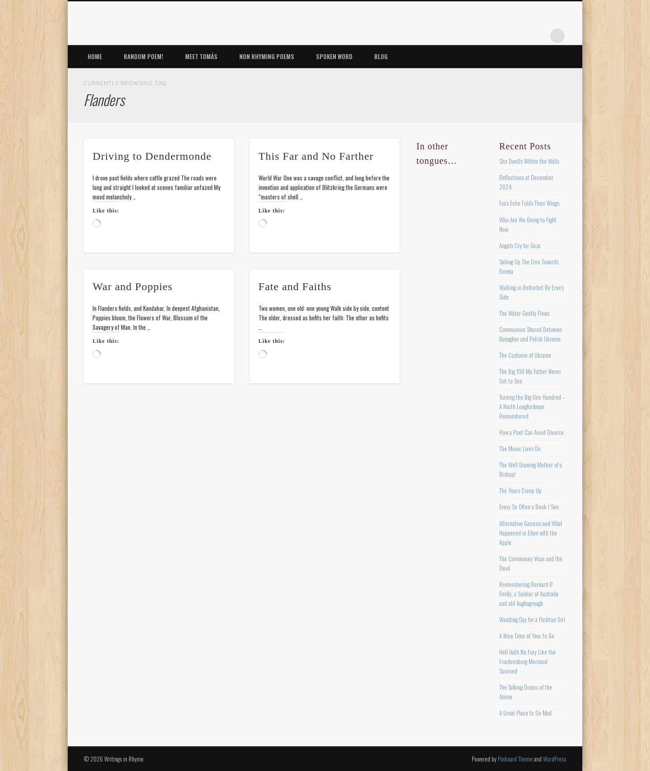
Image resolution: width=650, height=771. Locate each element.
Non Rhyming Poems (266, 56)
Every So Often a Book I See (529, 506)
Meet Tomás (201, 56)
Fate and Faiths (295, 286)
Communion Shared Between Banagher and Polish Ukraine (530, 334)
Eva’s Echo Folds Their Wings (529, 203)
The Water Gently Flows (524, 313)
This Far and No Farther (316, 156)
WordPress (554, 758)
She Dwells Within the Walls (529, 161)
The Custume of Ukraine (525, 355)
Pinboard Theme (515, 758)
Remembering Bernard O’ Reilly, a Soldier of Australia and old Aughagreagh (528, 594)
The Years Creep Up (520, 490)
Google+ (539, 35)
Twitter (483, 35)
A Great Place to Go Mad (525, 712)
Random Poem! (143, 56)
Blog (381, 56)
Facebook (465, 35)
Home (95, 56)
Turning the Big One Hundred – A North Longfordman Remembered (532, 406)
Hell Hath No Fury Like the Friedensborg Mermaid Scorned (527, 661)
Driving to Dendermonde (152, 156)
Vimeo (520, 35)
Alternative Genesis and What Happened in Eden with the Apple (530, 533)
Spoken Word (334, 56)
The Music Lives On (520, 448)
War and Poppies (132, 286)
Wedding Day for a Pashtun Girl (532, 619)
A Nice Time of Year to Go (526, 635)
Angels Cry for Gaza (519, 245)
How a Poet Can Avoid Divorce (531, 432)
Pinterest (502, 35)
